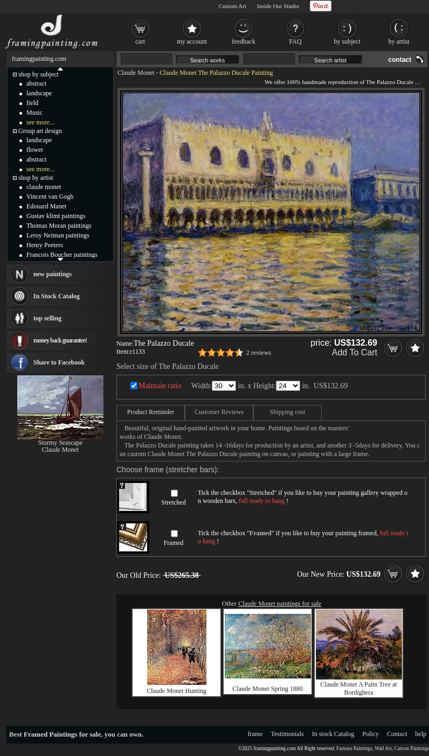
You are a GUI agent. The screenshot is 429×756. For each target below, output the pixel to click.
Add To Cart (354, 352)
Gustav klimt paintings (55, 216)
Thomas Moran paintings (59, 225)
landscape (39, 93)
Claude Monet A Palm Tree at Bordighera (358, 688)
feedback (243, 41)
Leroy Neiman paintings (57, 235)
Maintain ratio (160, 386)
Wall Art (383, 748)
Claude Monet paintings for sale (279, 603)
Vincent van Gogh (49, 196)
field (32, 103)
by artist (399, 41)
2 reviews (258, 352)
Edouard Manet (46, 206)
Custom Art (232, 6)
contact (399, 60)
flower (34, 149)
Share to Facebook (59, 362)
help (420, 734)
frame (255, 734)
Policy (370, 734)
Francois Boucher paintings (62, 254)
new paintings (52, 274)
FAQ (295, 41)
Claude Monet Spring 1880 (267, 688)
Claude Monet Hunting (176, 691)
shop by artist (35, 177)
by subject (347, 41)
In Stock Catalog (56, 296)
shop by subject (38, 74)
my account (192, 41)
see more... (40, 122)
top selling (47, 318)
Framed (174, 543)
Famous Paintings (354, 748)
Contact (397, 734)
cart (140, 41)
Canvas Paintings (411, 748)
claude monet (43, 187)
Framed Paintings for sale (62, 734)
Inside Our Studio (278, 6)
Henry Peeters (44, 245)
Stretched (173, 502)
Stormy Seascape (60, 442)
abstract (36, 83)
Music (34, 112)
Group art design (40, 131)
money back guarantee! (60, 340)
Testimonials (287, 734)
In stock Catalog (333, 734)
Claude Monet (135, 72)
